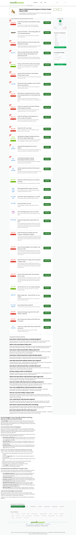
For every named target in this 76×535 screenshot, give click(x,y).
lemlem (56, 34)
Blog (45, 2)
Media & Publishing (51, 515)
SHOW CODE (47, 22)
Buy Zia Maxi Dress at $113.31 (25, 305)
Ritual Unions (57, 42)
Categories (35, 2)
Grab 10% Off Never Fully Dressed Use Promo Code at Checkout (28, 117)
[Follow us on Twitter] (65, 528)
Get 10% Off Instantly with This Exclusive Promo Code (28, 275)
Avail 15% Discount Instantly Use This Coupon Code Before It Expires (28, 233)
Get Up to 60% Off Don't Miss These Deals (29, 64)
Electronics (56, 513)
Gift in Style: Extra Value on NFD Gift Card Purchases (29, 320)
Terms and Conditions (39, 524)
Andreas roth (62, 506)
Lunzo (56, 36)
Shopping (61, 515)
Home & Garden (43, 515)
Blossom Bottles (47, 506)
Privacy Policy (47, 524)
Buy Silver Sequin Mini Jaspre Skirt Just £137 (28, 220)
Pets (57, 515)
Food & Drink (18, 515)
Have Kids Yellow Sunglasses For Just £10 (29, 196)
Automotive (23, 513)
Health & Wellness (36, 515)
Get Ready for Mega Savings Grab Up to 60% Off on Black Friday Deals (28, 137)
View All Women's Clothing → (60, 47)
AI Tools (12, 513)
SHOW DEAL (47, 53)
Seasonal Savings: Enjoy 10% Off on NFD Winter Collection (28, 313)
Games (23, 515)
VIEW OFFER (47, 32)
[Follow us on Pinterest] (65, 530)
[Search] (65, 2)
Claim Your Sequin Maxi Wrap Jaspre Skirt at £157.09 (29, 327)
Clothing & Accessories (43, 513)
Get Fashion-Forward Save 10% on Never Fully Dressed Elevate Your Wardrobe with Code (29, 95)
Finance (12, 515)
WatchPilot (40, 506)
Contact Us (31, 524)
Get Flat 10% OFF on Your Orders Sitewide (29, 287)
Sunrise (56, 38)
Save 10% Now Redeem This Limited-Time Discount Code (29, 248)
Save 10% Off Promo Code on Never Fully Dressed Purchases (28, 43)
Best (41, 2)
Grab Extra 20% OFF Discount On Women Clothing (29, 180)
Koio (27, 506)
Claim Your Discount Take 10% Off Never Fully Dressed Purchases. (28, 107)
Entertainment (61, 513)
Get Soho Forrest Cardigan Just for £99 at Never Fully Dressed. (29, 84)
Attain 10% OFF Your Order (25, 128)
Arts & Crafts (18, 513)
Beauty (28, 513)
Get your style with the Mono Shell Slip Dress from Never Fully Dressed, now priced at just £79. (28, 53)
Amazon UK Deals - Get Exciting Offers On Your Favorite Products (29, 32)
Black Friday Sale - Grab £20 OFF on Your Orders (29, 296)
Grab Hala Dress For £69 (24, 203)
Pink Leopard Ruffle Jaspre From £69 (28, 188)
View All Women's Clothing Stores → (18, 506)
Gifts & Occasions (29, 515)
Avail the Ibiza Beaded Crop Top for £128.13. (27, 147)
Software (12, 517)
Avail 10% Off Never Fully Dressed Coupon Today (29, 22)
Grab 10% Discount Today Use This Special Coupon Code (29, 260)
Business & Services (34, 513)
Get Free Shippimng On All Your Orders (28, 212)
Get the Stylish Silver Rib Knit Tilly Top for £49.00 (29, 169)
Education (50, 513)
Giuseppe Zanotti (33, 506)
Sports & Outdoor (19, 517)
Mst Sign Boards (54, 506)
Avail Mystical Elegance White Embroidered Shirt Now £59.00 (26, 159)
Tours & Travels (26, 517)
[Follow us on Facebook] (65, 526)
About (27, 524)
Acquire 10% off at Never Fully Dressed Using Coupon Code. (28, 74)
